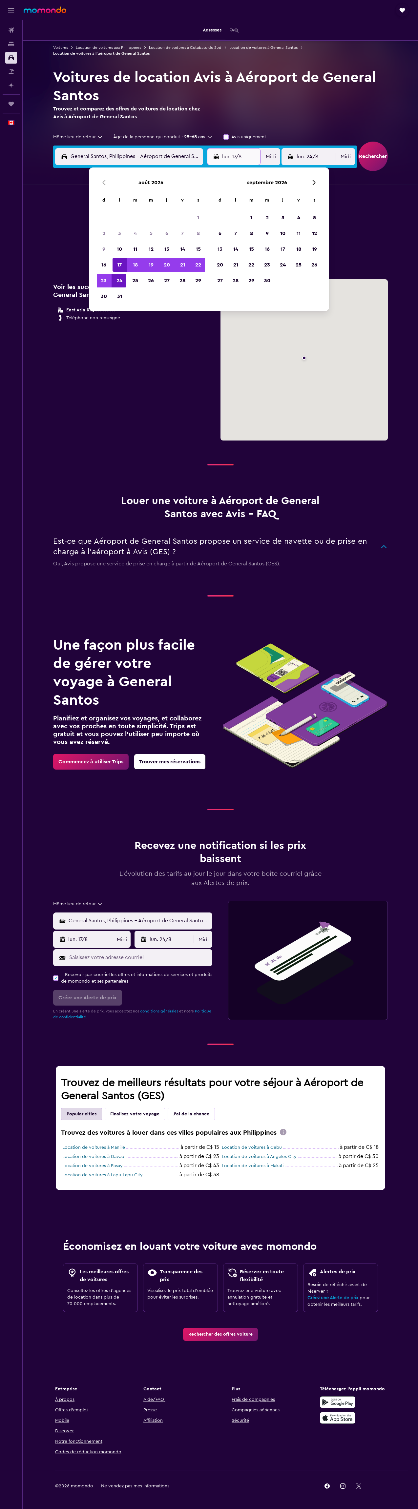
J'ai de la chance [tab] (191, 1114)
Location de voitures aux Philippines (108, 47)
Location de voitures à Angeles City (259, 1156)
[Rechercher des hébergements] (11, 43)
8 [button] (198, 233)
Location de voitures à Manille (93, 1147)
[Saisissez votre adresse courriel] (139, 957)
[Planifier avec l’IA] (11, 85)
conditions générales (159, 1011)
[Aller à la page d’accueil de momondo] (45, 10)
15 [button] (198, 249)
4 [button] (135, 233)
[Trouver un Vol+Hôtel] (11, 71)
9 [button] (103, 249)
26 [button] (151, 280)
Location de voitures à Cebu (252, 1147)
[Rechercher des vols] (11, 30)
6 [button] (166, 233)
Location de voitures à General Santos (263, 47)
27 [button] (167, 280)
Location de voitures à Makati (252, 1166)
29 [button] (198, 280)
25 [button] (135, 280)
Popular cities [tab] (81, 1114)
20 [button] (167, 264)
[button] (11, 10)
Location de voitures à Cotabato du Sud (185, 47)
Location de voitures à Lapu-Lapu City (102, 1175)
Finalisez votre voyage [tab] (134, 1114)
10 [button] (119, 249)
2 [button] (103, 233)
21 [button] (182, 264)
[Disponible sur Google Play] (337, 1402)
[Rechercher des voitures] (11, 57)
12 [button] (151, 249)
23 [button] (104, 280)
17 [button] (119, 264)
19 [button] (151, 264)
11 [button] (135, 249)
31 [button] (119, 296)
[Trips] (11, 103)
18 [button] (135, 264)
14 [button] (182, 249)
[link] (91, 762)
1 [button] (198, 217)
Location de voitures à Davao (93, 1156)
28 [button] (182, 280)
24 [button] (119, 280)
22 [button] (198, 264)
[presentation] (283, 1132)
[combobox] (78, 137)
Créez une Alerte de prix (332, 1298)
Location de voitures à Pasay (92, 1166)
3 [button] (119, 233)
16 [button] (103, 264)
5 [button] (151, 233)
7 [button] (182, 233)
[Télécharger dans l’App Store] (337, 1418)
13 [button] (166, 249)
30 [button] (104, 296)
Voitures (60, 47)
